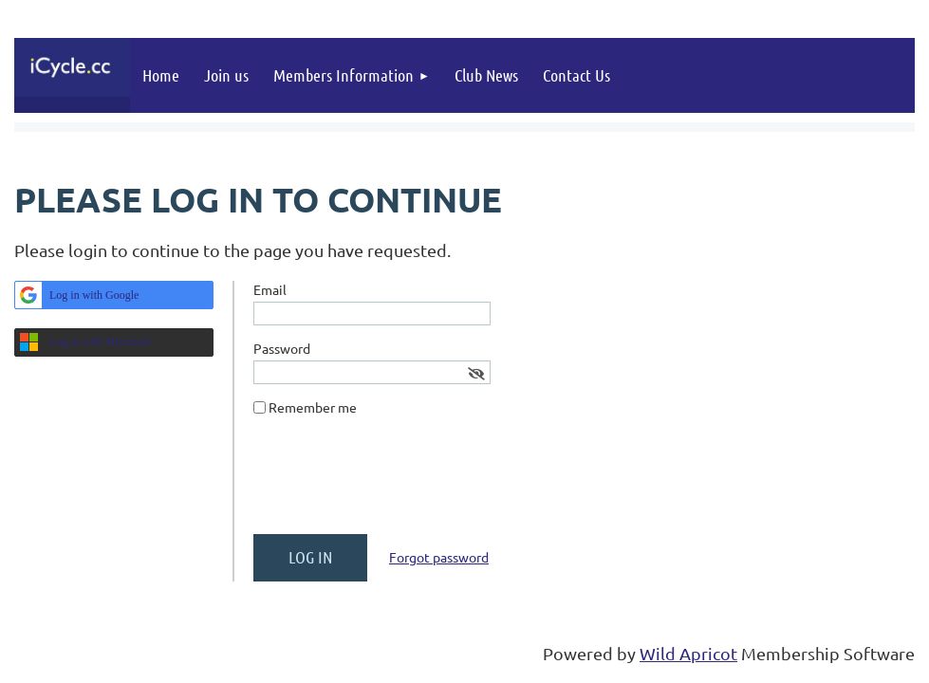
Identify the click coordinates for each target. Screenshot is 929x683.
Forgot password (439, 556)
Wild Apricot (688, 653)
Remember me (313, 406)
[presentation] (397, 483)
